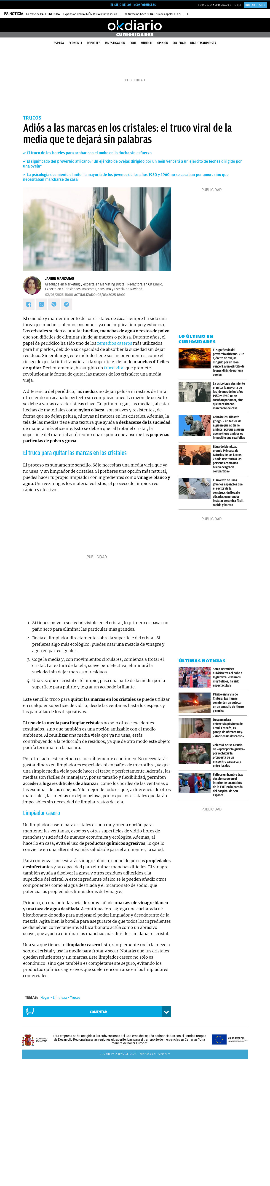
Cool (133, 43)
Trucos (75, 998)
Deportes (93, 43)
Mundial (147, 43)
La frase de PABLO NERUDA (43, 14)
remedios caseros (114, 343)
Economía (75, 43)
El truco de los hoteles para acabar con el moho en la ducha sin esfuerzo (89, 153)
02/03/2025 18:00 (59, 295)
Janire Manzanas (59, 279)
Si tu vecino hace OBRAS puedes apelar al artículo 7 (157, 14)
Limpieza (60, 998)
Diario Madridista (203, 43)
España (59, 43)
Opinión (162, 43)
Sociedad (179, 43)
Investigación (115, 43)
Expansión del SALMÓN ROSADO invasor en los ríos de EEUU (100, 14)
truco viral (114, 367)
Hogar (45, 998)
